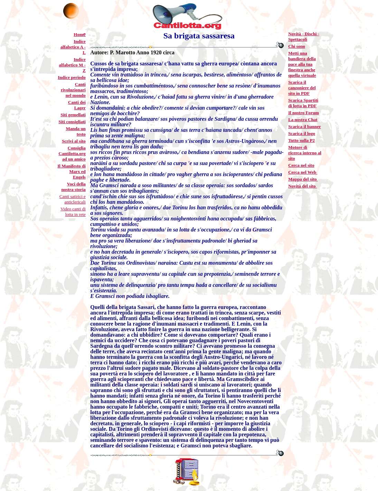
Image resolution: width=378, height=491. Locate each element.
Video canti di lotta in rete (73, 211)
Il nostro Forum (303, 112)
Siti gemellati (73, 114)
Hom (78, 34)
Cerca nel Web (302, 172)
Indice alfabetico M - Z (72, 65)
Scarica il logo (301, 133)
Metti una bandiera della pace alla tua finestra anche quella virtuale (302, 64)
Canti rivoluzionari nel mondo (73, 90)
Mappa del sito (303, 179)
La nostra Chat (303, 119)
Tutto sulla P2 (301, 140)
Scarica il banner (304, 126)
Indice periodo (72, 77)
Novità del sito (302, 186)
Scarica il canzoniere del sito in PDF (302, 88)
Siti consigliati (71, 121)
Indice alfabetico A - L (73, 47)
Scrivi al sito (74, 141)
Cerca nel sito (301, 165)
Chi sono (296, 46)
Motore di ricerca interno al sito (304, 153)
